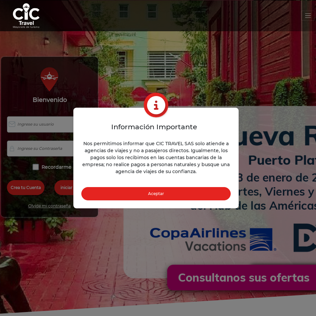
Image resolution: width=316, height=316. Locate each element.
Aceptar (156, 193)
